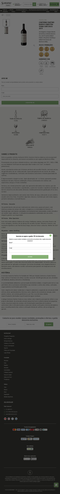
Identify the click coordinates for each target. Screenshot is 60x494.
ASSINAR (30, 257)
